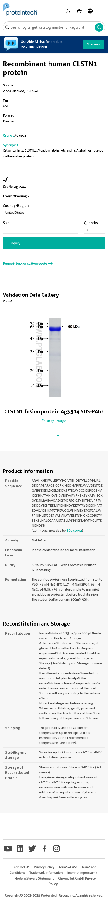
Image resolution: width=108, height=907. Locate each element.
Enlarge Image (54, 421)
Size (6, 223)
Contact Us (21, 867)
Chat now (93, 44)
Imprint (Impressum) (82, 873)
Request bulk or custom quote (28, 263)
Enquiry (15, 243)
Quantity (91, 223)
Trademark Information (46, 873)
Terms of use (68, 867)
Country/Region (16, 206)
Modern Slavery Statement (34, 878)
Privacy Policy (44, 867)
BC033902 (74, 530)
